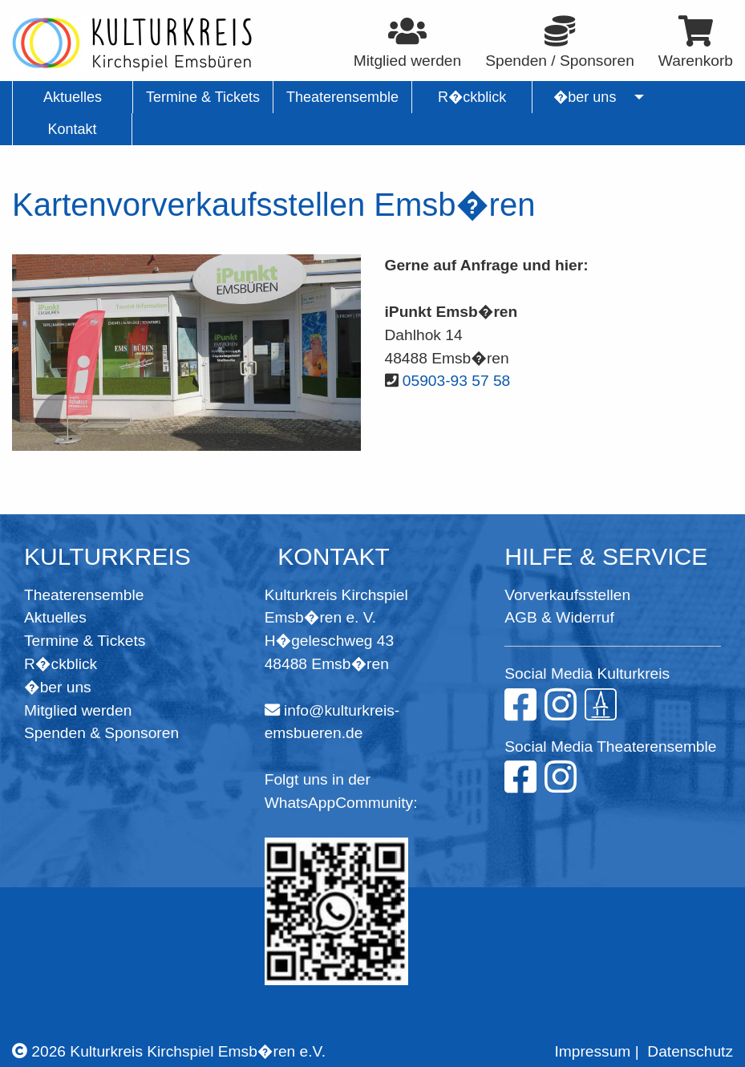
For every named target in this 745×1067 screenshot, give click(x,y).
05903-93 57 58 (456, 380)
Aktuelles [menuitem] (72, 97)
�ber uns (57, 687)
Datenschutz (690, 1051)
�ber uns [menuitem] (585, 97)
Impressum (592, 1051)
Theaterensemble (84, 594)
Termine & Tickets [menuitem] (203, 97)
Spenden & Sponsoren (101, 732)
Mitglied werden (78, 710)
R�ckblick (60, 663)
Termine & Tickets (84, 640)
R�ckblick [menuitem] (472, 97)
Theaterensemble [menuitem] (342, 97)
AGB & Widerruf (558, 617)
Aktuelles (55, 617)
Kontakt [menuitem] (71, 129)
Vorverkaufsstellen (567, 594)
